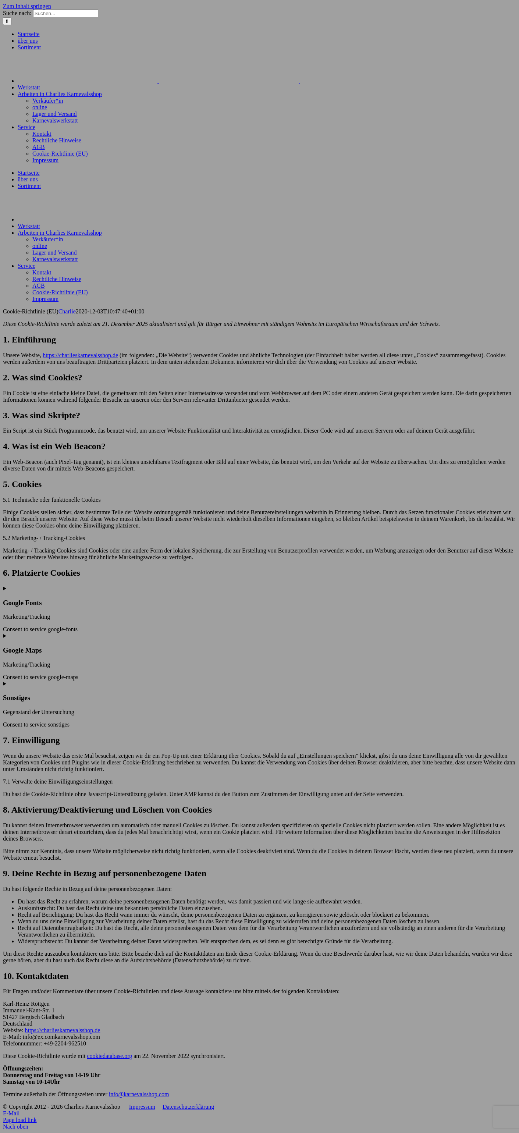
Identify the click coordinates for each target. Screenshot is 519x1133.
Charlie (67, 311)
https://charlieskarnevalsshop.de (80, 355)
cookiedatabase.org (109, 1056)
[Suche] (7, 21)
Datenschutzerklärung (188, 1107)
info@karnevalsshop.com (139, 1094)
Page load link (20, 1120)
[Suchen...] (65, 13)
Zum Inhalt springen (27, 6)
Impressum (142, 1107)
